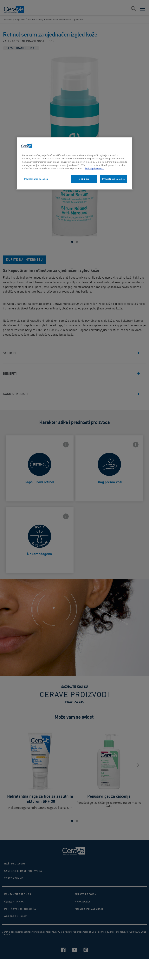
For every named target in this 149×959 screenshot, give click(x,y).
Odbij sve (84, 179)
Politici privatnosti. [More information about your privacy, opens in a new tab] (94, 168)
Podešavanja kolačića (36, 179)
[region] (74, 163)
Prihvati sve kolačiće (113, 179)
